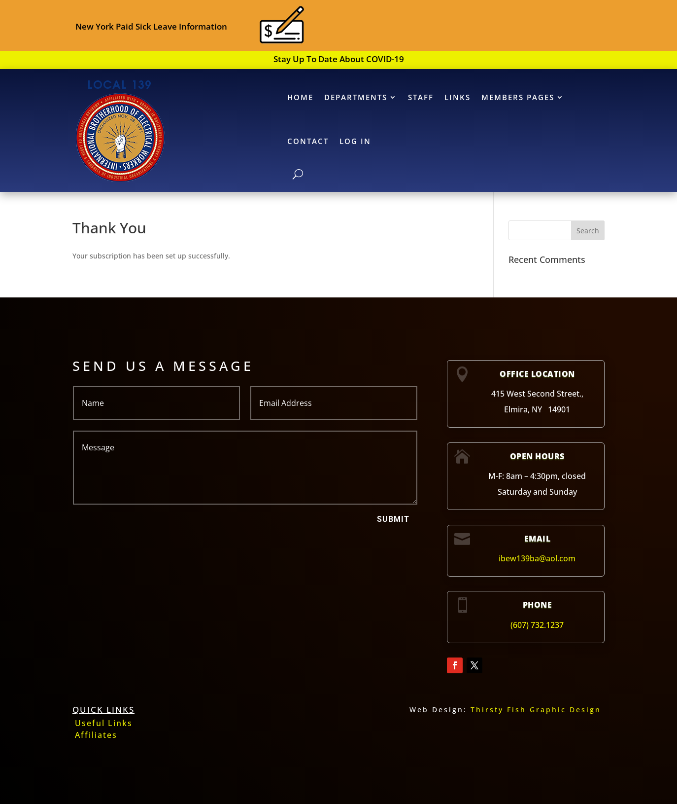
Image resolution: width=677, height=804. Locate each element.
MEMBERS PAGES (517, 97)
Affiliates (96, 735)
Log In (355, 141)
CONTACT (308, 141)
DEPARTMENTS (355, 97)
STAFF (421, 97)
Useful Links (104, 723)
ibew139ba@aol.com (537, 558)
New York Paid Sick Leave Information (151, 26)
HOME (300, 97)
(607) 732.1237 (537, 625)
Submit (393, 519)
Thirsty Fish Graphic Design (536, 709)
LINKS (457, 97)
